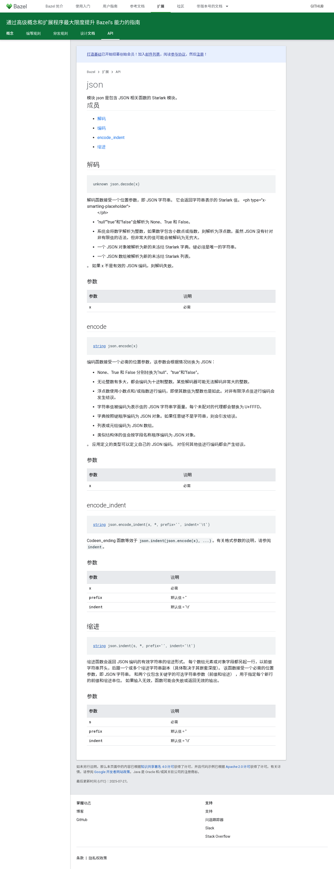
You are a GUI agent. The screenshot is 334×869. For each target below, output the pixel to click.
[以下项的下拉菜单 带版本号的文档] (229, 6)
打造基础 (94, 54)
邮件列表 (152, 54)
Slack (209, 828)
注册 (200, 54)
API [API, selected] (110, 33)
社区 (180, 6)
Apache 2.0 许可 (238, 767)
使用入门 (83, 6)
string (99, 345)
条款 (80, 858)
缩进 (101, 146)
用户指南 (110, 6)
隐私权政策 (98, 858)
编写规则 (33, 33)
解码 (101, 118)
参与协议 (178, 54)
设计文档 (87, 33)
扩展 (105, 72)
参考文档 (137, 6)
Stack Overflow (217, 836)
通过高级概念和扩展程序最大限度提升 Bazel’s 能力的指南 (73, 22)
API (118, 72)
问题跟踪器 (214, 820)
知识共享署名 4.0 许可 (157, 767)
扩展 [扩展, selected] (160, 6)
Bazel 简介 (54, 6)
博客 (80, 811)
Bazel (91, 72)
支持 (209, 811)
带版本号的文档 (209, 6)
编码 (101, 128)
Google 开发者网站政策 (112, 772)
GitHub (317, 6)
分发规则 (60, 33)
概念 (10, 33)
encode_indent (110, 137)
